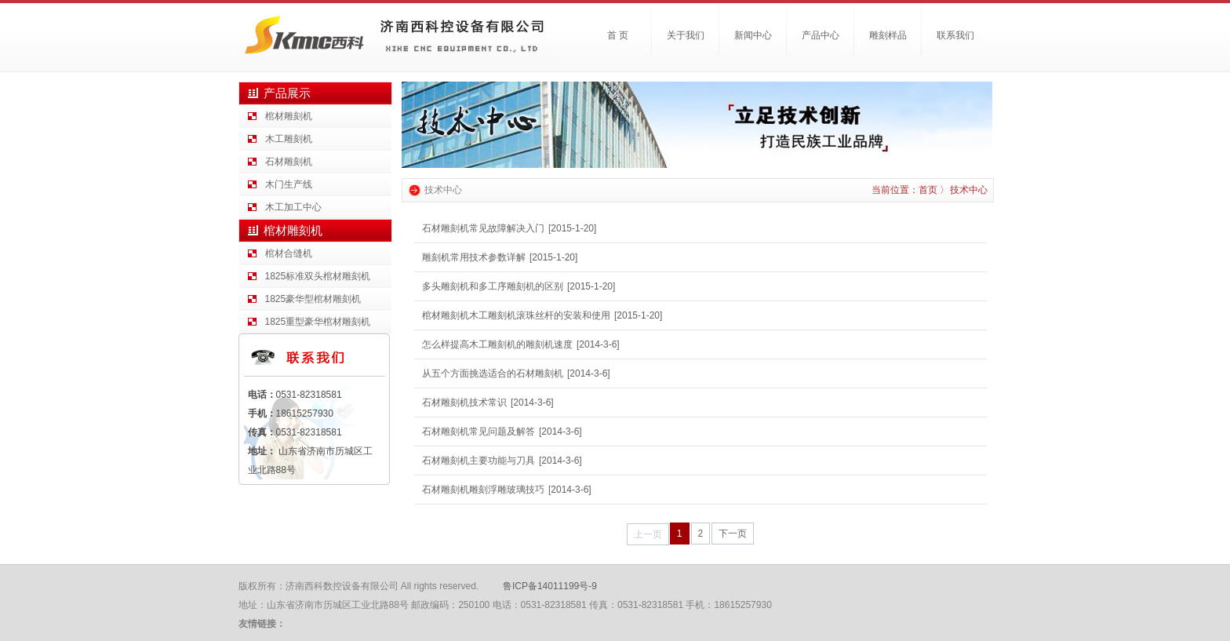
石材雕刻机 (288, 161)
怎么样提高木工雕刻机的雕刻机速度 (497, 344)
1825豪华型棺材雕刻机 (313, 298)
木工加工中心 (293, 207)
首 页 (617, 35)
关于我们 (685, 35)
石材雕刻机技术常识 (464, 402)
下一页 (733, 533)
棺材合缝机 (288, 253)
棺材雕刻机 (288, 116)
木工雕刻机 (288, 138)
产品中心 (820, 35)
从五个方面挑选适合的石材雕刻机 (492, 373)
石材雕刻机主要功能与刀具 (478, 460)
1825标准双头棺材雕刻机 (318, 276)
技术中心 (969, 189)
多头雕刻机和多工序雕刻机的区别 (492, 286)
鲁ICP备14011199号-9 (550, 586)
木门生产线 (288, 184)
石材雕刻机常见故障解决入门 (483, 228)
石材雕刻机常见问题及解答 (478, 431)
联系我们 (955, 35)
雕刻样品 (888, 35)
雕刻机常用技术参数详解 (474, 257)
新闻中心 (753, 35)
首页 (928, 189)
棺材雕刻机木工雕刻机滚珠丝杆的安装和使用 (516, 315)
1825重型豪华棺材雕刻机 (318, 321)
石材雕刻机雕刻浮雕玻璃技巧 (483, 489)
